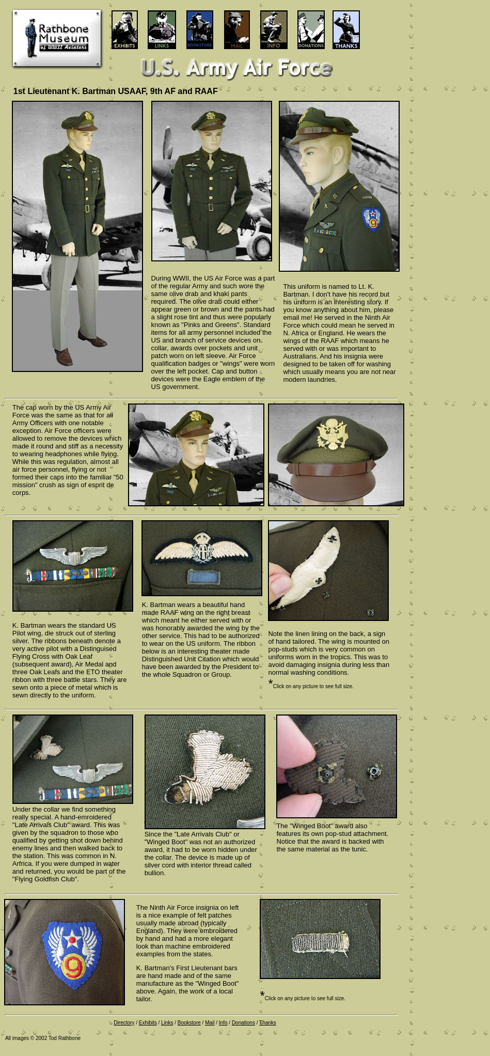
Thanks (267, 1023)
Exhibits (148, 1023)
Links (167, 1023)
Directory (124, 1023)
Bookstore (189, 1023)
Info (223, 1023)
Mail (209, 1023)
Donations (243, 1023)
